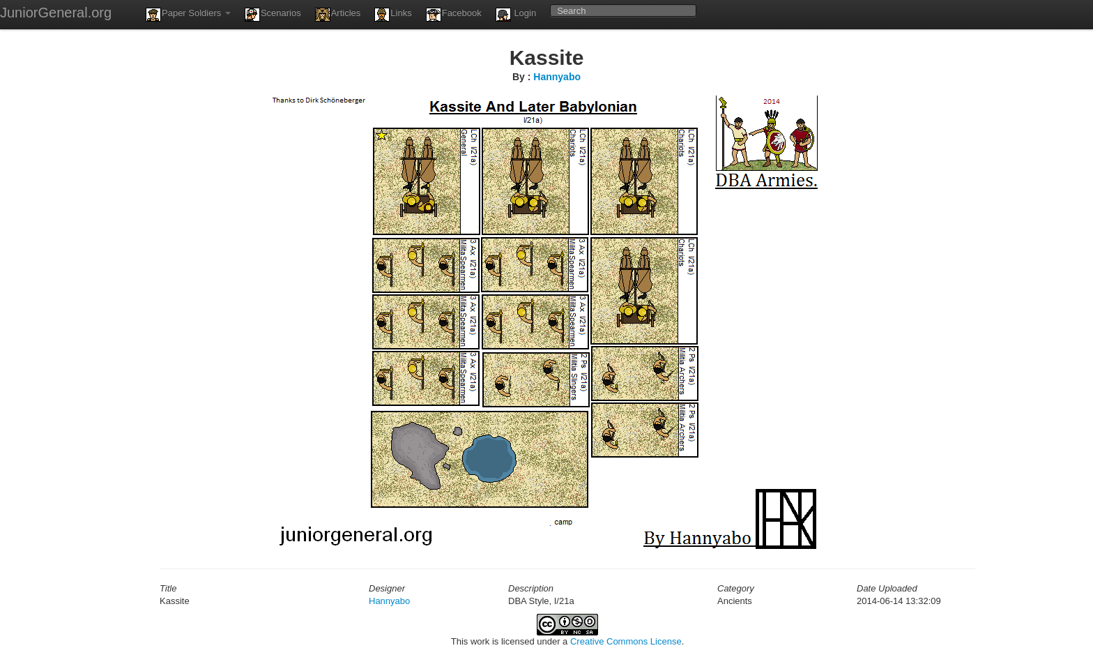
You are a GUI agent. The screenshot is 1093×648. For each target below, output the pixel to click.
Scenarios (273, 15)
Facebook (454, 15)
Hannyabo (557, 76)
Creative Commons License (626, 641)
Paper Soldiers (188, 15)
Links (392, 15)
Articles (338, 15)
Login (516, 15)
